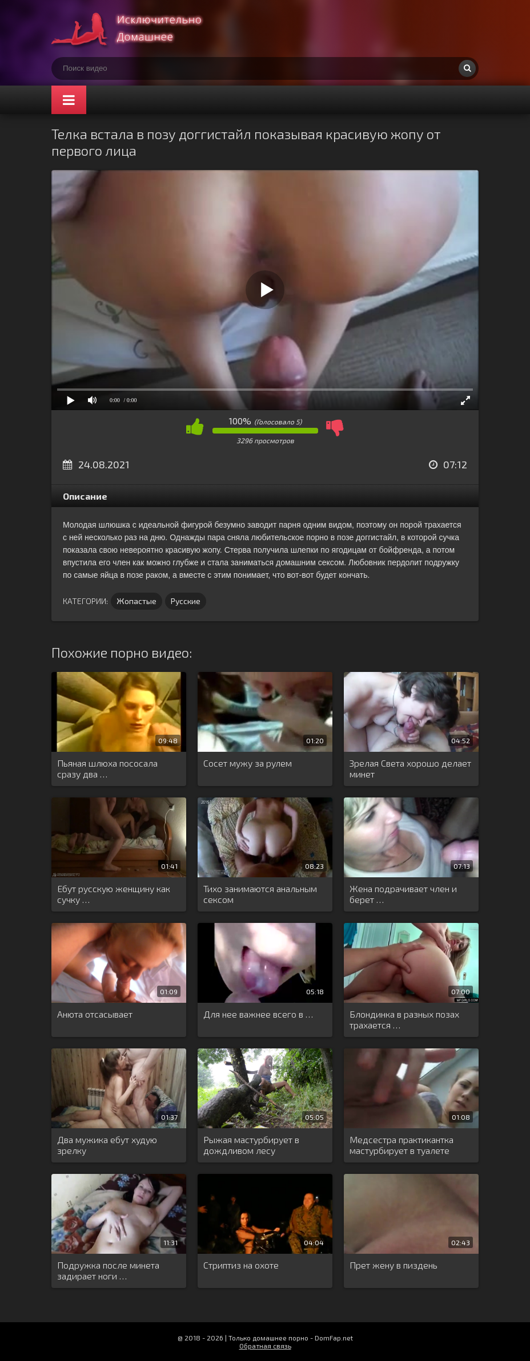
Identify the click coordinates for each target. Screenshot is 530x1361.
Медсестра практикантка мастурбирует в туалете (401, 1145)
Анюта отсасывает (94, 1013)
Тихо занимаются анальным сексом (260, 894)
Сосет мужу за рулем (247, 763)
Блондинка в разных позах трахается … (404, 1019)
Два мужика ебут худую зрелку (107, 1145)
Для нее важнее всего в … (258, 1013)
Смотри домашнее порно (137, 28)
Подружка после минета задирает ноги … (108, 1270)
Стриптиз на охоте (241, 1264)
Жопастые (136, 601)
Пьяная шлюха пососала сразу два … (107, 768)
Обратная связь (265, 1346)
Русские (185, 601)
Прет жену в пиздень (393, 1264)
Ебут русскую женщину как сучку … (113, 894)
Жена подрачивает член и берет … (403, 894)
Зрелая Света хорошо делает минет (410, 768)
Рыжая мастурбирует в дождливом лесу (251, 1145)
